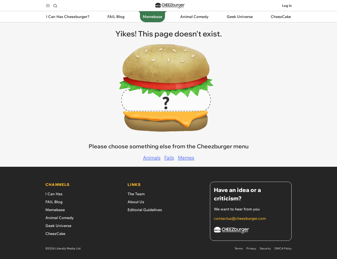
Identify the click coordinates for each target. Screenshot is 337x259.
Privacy (251, 248)
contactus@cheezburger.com (240, 218)
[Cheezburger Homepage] (251, 231)
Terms (238, 248)
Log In (287, 6)
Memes (186, 157)
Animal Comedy (59, 217)
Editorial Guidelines (145, 209)
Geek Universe (58, 225)
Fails (169, 157)
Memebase (55, 209)
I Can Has (53, 194)
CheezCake (55, 233)
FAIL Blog (53, 201)
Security (265, 248)
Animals (152, 157)
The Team (136, 194)
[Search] (55, 5)
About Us (136, 201)
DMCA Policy (283, 248)
